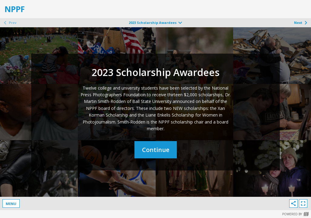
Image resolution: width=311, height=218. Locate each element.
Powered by (295, 214)
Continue (155, 150)
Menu (11, 203)
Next (301, 22)
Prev (9, 22)
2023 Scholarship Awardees (156, 22)
